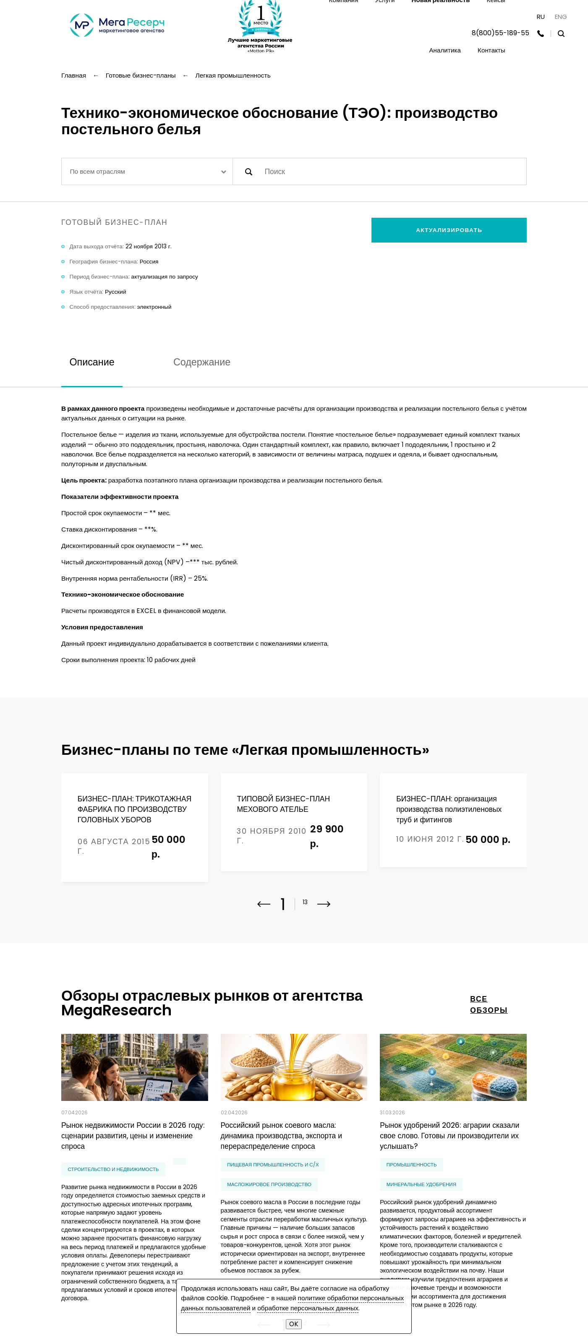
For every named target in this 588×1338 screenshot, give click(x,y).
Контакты (491, 50)
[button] (324, 906)
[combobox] (147, 171)
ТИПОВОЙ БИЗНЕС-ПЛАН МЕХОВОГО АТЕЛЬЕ (283, 804)
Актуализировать (449, 230)
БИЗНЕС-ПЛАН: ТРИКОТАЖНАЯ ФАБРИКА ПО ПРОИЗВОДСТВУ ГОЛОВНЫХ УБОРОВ (134, 809)
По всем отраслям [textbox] (97, 171)
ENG (561, 16)
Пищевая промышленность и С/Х (273, 1162)
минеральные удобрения (421, 1182)
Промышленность (412, 1162)
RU (541, 16)
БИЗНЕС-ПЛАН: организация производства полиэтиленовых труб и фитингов (449, 809)
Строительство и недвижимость (113, 1166)
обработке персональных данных (307, 1308)
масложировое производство (269, 1182)
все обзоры (489, 1001)
